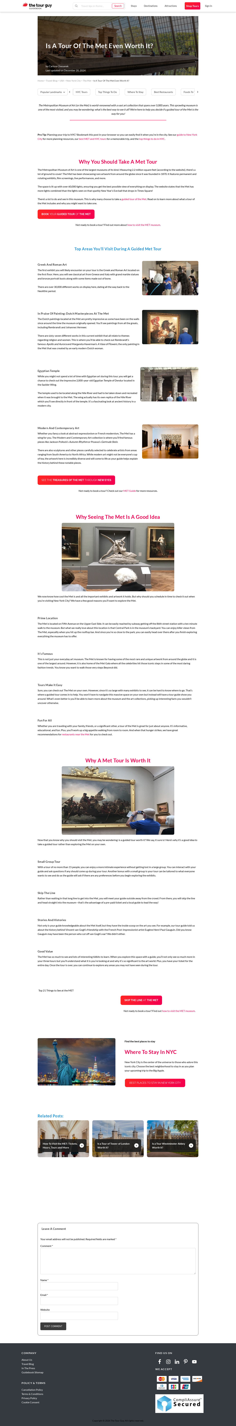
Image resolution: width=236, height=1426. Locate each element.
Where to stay (135, 91)
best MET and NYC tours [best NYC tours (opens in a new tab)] (92, 138)
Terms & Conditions (32, 1393)
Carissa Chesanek (58, 66)
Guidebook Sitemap (32, 1372)
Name (44, 1280)
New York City (73, 80)
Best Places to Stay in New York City (155, 1082)
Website (45, 1309)
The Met (87, 80)
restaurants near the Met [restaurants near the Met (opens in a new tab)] (76, 734)
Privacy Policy (29, 1398)
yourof (66, 214)
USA (62, 80)
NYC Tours (81, 91)
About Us (27, 1359)
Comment (46, 1245)
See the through (76, 480)
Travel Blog (28, 1363)
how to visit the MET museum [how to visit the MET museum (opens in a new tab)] (143, 224)
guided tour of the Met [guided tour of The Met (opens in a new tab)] (134, 199)
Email (44, 1294)
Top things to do (107, 91)
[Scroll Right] (196, 92)
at (141, 1000)
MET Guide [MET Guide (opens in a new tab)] (129, 490)
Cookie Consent (30, 1402)
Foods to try (190, 91)
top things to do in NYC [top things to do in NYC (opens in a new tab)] (152, 138)
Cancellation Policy (32, 1389)
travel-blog (51, 80)
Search (118, 5)
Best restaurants (163, 91)
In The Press (28, 1368)
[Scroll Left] (71, 92)
